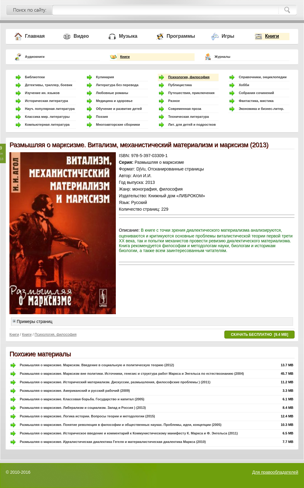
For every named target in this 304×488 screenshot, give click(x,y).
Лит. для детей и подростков (192, 124)
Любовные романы (112, 93)
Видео (81, 36)
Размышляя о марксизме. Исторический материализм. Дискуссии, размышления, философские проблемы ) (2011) (115, 382)
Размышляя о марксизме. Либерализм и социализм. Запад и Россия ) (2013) (83, 407)
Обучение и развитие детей (119, 109)
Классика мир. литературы (47, 116)
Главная (35, 36)
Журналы (222, 56)
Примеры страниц (32, 321)
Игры (228, 36)
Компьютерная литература (47, 124)
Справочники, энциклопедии (262, 77)
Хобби (244, 85)
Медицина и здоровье (114, 101)
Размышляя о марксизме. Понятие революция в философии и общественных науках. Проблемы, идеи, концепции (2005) (120, 425)
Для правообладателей (275, 472)
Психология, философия (188, 77)
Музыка (128, 36)
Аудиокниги (35, 56)
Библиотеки (35, 77)
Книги (272, 36)
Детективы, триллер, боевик (48, 85)
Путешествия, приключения (191, 93)
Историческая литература (46, 101)
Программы (181, 36)
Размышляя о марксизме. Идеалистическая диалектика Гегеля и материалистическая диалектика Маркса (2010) (113, 442)
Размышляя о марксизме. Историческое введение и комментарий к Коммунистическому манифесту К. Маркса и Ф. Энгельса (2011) (129, 433)
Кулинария (105, 77)
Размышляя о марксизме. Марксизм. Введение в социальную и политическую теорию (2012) (97, 365)
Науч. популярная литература (50, 109)
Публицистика (180, 85)
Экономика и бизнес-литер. (261, 109)
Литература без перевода (117, 85)
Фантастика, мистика (256, 101)
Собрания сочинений (256, 93)
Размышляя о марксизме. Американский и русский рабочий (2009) (75, 390)
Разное (174, 101)
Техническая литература (188, 116)
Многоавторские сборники (118, 124)
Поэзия (102, 116)
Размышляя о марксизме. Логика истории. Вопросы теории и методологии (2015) (87, 416)
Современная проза (184, 109)
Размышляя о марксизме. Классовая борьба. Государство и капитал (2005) (82, 399)
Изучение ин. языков (42, 93)
